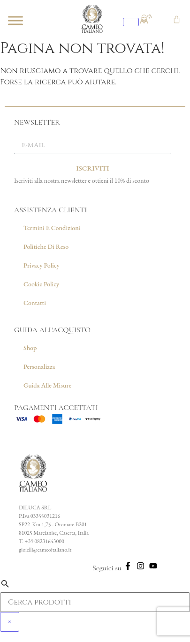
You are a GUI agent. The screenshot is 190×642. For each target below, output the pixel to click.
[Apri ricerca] (131, 22)
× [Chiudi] (9, 622)
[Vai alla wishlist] (149, 15)
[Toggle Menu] (15, 20)
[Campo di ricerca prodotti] (95, 602)
